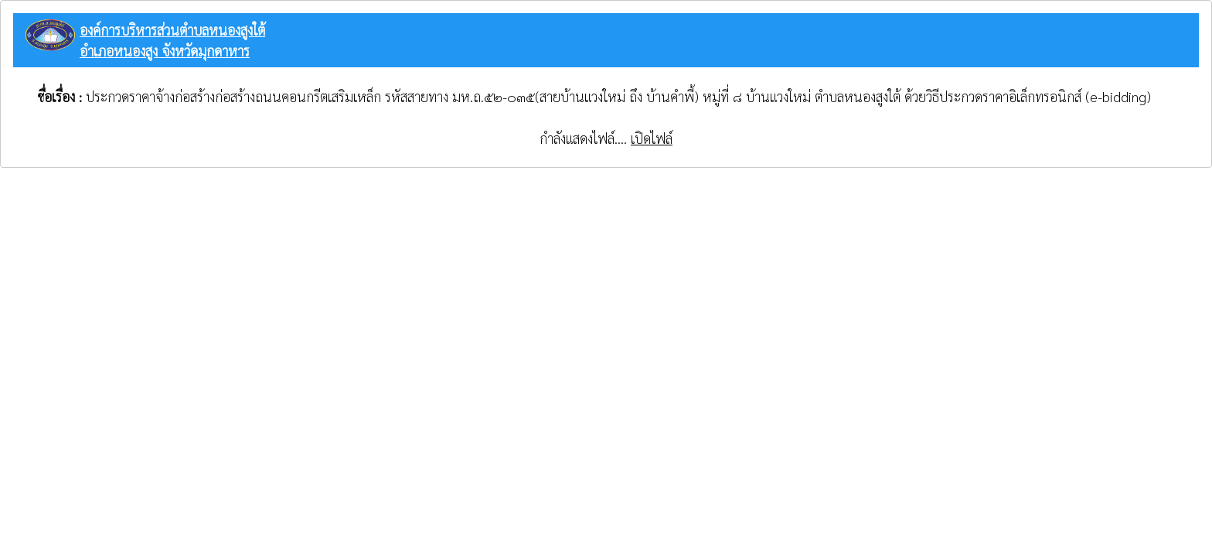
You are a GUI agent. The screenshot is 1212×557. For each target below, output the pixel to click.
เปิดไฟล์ (651, 138)
